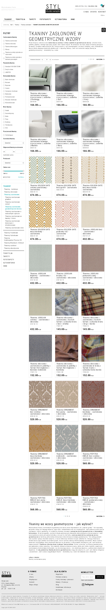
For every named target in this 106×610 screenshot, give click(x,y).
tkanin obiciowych (40, 601)
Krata (5, 116)
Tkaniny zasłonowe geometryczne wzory (13, 208)
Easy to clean (8, 69)
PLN (102, 15)
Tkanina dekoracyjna (10, 46)
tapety (47, 598)
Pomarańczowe (9, 97)
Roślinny (6, 122)
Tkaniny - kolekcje (11, 189)
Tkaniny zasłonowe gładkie (12, 198)
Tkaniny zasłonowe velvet (12, 203)
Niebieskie (7, 94)
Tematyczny (7, 125)
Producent (6, 159)
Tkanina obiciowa (9, 43)
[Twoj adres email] (92, 577)
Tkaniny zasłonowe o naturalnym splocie (13, 212)
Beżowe (6, 82)
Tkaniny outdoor (10, 245)
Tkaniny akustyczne (11, 248)
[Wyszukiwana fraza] (11, 7)
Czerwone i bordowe (10, 91)
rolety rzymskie (81, 596)
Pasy (5, 119)
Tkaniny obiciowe (10, 192)
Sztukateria (61, 19)
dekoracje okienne (55, 596)
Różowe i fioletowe (10, 100)
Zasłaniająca (8, 135)
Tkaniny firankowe (11, 233)
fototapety (40, 598)
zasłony (66, 596)
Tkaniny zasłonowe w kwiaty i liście (13, 217)
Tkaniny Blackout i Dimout (14, 243)
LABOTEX (7, 72)
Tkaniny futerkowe (11, 235)
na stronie (55, 59)
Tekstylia (20, 19)
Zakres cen (7, 167)
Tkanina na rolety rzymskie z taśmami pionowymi (12, 58)
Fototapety (45, 19)
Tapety (32, 19)
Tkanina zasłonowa (10, 41)
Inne (73, 19)
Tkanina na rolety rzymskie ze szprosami (13, 53)
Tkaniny (8, 19)
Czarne (6, 88)
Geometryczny (8, 113)
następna (100, 59)
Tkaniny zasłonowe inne (14, 228)
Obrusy (6, 49)
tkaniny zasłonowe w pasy (37, 559)
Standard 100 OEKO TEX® (11, 66)
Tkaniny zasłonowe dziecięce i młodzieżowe (12, 223)
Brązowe (6, 85)
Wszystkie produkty (8, 10)
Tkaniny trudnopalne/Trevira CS (13, 239)
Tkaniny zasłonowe (11, 194)
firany (71, 596)
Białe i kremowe (9, 79)
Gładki (6, 110)
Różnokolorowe (9, 102)
